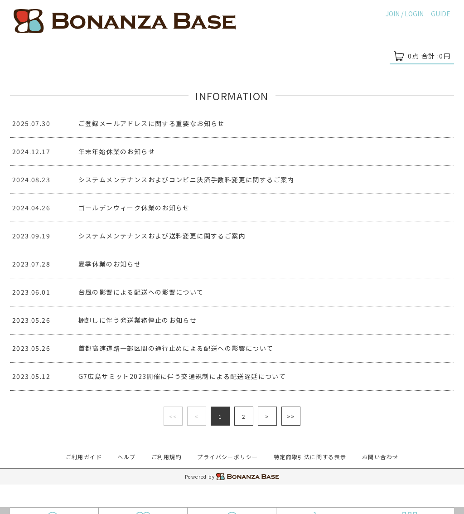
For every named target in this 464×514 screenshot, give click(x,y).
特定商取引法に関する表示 (310, 457)
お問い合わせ (380, 457)
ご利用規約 (166, 457)
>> (291, 416)
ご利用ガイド (84, 457)
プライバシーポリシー (227, 457)
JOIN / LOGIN (405, 13)
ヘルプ (126, 457)
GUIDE (440, 13)
